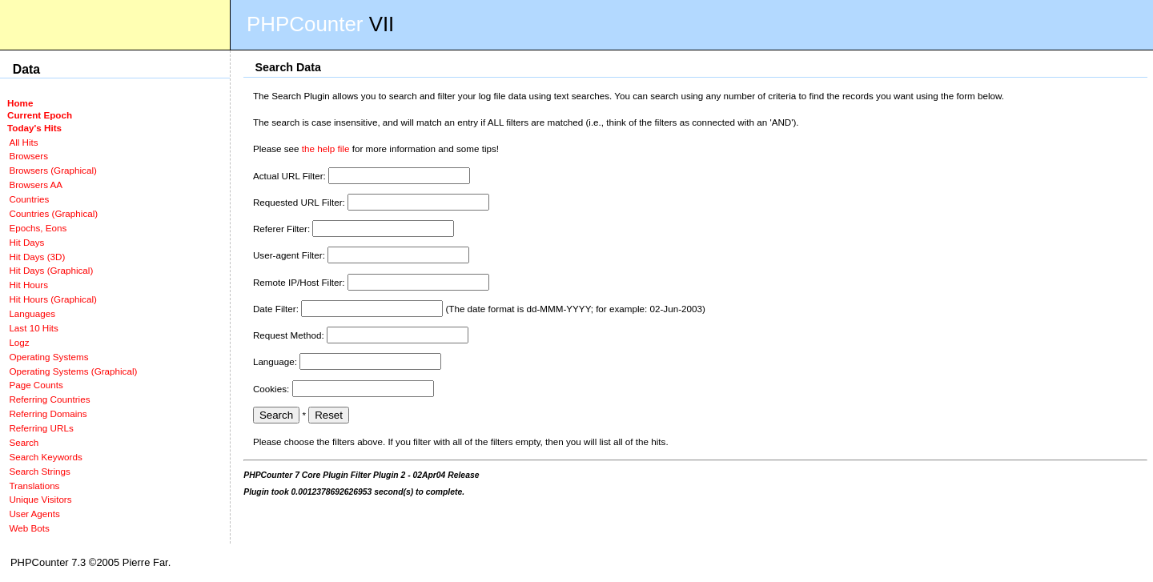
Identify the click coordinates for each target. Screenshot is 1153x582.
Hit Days (26, 242)
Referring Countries (49, 399)
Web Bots (29, 528)
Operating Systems (48, 356)
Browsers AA (35, 184)
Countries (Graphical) (53, 213)
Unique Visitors (40, 499)
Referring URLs (41, 428)
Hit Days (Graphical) (51, 270)
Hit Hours (28, 284)
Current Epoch (39, 115)
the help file (326, 148)
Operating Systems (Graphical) (73, 371)
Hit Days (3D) (37, 256)
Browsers (28, 156)
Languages (32, 313)
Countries (29, 199)
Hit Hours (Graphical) (52, 299)
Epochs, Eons (37, 228)
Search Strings (39, 471)
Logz (19, 342)
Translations (34, 485)
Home (20, 103)
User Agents (34, 513)
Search (23, 442)
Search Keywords (45, 457)
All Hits (23, 142)
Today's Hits (34, 127)
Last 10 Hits (33, 328)
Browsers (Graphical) (52, 170)
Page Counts (35, 384)
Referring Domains (47, 413)
